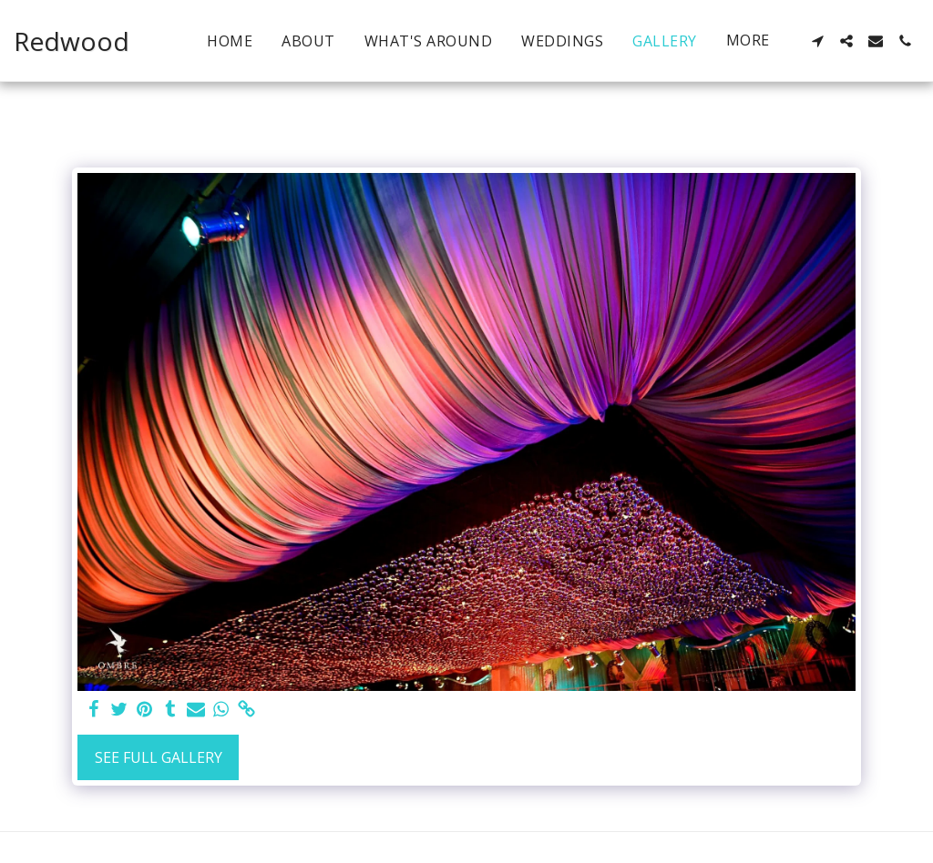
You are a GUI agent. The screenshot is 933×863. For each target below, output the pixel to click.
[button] (817, 41)
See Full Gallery (158, 757)
